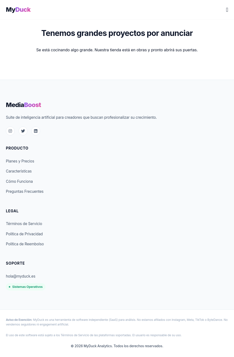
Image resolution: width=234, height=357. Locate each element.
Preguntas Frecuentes (25, 191)
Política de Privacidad (24, 234)
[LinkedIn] (35, 131)
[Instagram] (10, 131)
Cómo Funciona (19, 181)
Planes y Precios (20, 161)
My (18, 9)
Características (19, 171)
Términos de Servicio (24, 223)
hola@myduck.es (20, 276)
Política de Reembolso (25, 244)
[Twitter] (23, 131)
